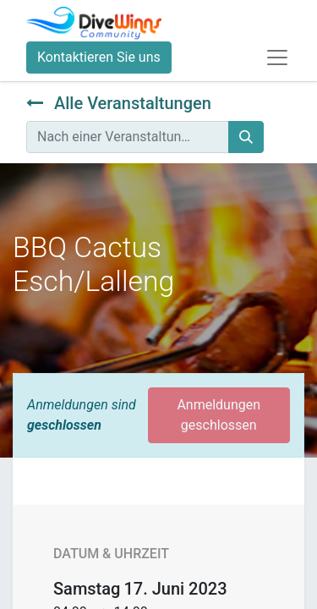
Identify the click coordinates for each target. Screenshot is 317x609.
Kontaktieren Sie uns (99, 57)
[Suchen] (246, 137)
